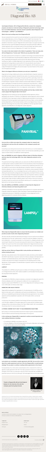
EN (39, 1)
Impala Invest (5, 422)
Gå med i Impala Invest (34, 4)
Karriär (25, 424)
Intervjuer (4, 426)
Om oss (25, 422)
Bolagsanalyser (5, 424)
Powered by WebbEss (39, 440)
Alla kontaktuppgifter (29, 426)
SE (43, 1)
